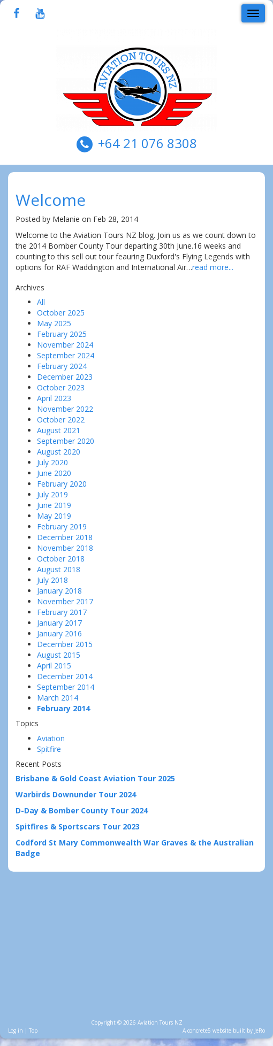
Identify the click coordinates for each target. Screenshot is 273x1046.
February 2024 (62, 366)
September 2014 (65, 687)
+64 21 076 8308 (147, 143)
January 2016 (59, 633)
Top (33, 1030)
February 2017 (62, 612)
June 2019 (54, 505)
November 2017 (65, 601)
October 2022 (61, 419)
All (41, 302)
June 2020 (54, 473)
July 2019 (52, 494)
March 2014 (57, 698)
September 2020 (65, 441)
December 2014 (65, 676)
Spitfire (49, 749)
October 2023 (61, 387)
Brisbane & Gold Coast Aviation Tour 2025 (95, 778)
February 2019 (62, 526)
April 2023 (54, 398)
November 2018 (65, 548)
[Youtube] (39, 14)
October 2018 (61, 558)
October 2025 (61, 312)
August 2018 (58, 569)
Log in (15, 1030)
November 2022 (65, 409)
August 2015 (58, 655)
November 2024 (65, 345)
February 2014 (63, 708)
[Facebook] (16, 14)
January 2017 (59, 623)
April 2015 (54, 665)
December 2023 (65, 377)
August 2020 (58, 452)
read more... (212, 267)
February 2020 (62, 484)
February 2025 (62, 334)
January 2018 (59, 591)
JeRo (259, 1030)
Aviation (51, 738)
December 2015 (65, 644)
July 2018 (52, 580)
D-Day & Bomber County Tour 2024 (82, 810)
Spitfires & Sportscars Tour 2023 (78, 826)
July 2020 (52, 462)
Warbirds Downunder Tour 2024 (76, 794)
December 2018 (65, 537)
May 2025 (54, 323)
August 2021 (58, 430)
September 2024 (65, 355)
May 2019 (54, 516)
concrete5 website (209, 1030)
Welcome (51, 200)
